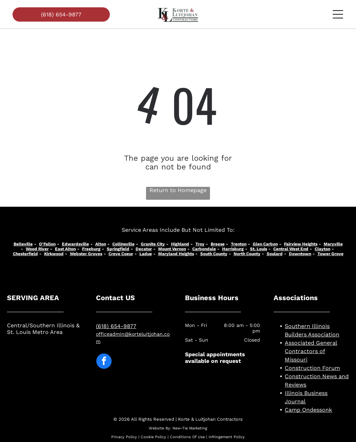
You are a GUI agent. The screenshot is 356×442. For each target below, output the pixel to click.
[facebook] (104, 362)
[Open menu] (338, 14)
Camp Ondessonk (308, 409)
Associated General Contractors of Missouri (311, 351)
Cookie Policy (153, 437)
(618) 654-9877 (116, 326)
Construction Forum (312, 368)
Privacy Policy (124, 437)
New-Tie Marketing (189, 428)
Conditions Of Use (187, 437)
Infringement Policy (227, 437)
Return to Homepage (178, 190)
